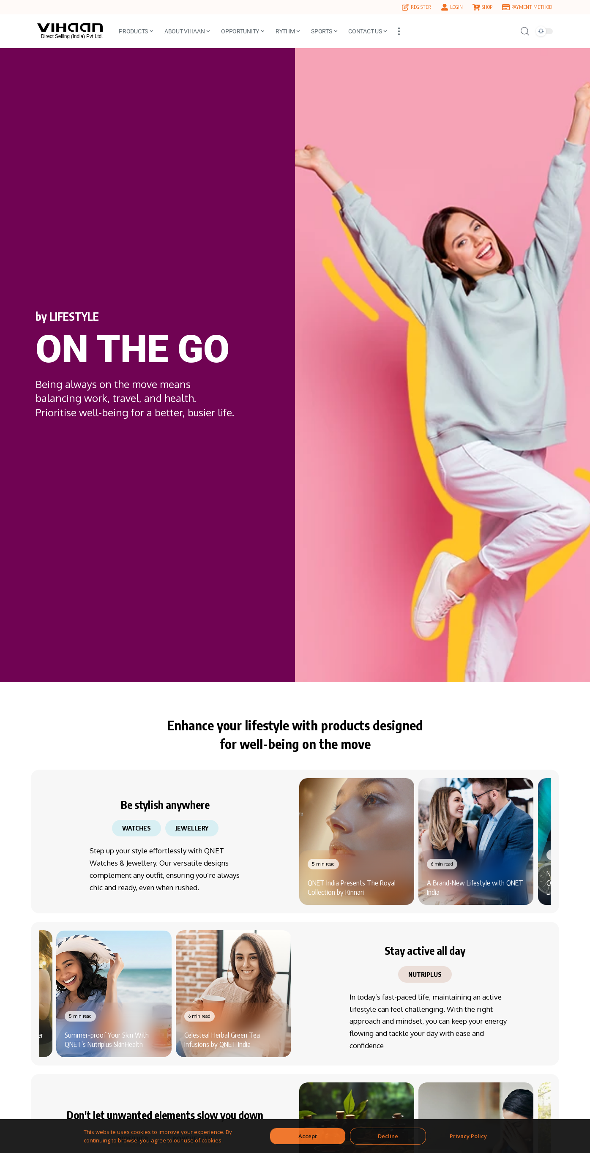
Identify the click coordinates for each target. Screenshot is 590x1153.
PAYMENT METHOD (531, 7)
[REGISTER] (405, 7)
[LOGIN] (444, 7)
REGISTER (421, 7)
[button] (399, 31)
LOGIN (456, 7)
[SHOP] (476, 7)
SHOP (487, 7)
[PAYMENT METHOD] (506, 7)
